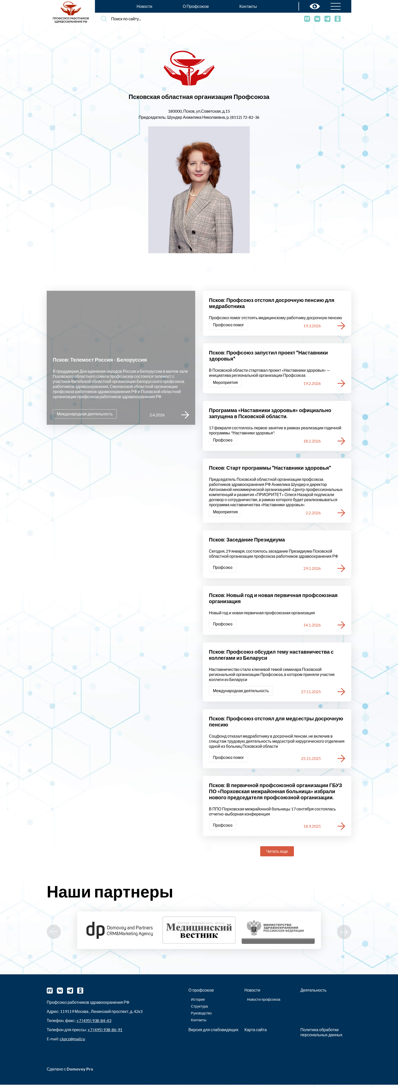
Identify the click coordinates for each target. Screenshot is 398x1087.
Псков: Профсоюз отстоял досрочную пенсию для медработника (271, 303)
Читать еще (277, 853)
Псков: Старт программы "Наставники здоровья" (270, 468)
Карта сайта (255, 1031)
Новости (144, 6)
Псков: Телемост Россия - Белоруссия (100, 359)
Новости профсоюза (263, 1001)
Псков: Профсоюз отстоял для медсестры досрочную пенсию (276, 723)
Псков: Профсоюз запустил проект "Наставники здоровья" (268, 356)
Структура (199, 1008)
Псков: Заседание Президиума (247, 540)
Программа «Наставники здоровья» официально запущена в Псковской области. (270, 413)
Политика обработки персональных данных (321, 1034)
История (198, 1001)
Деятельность (313, 992)
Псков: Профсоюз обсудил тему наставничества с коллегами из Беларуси (271, 656)
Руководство (201, 1015)
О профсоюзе (201, 992)
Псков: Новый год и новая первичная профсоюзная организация (273, 599)
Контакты (248, 6)
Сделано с (70, 1071)
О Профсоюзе (196, 6)
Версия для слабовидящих (213, 1031)
